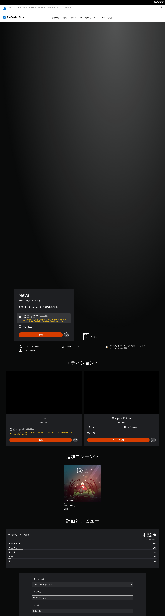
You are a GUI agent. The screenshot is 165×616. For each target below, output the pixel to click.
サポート (66, 7)
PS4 (24, 7)
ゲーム (11, 7)
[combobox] (82, 582)
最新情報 (50, 7)
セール (73, 15)
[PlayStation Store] (14, 15)
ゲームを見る (107, 15)
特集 (65, 15)
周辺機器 (41, 7)
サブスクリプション (88, 15)
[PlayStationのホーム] (4, 7)
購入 (58, 7)
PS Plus (31, 7)
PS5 (17, 7)
